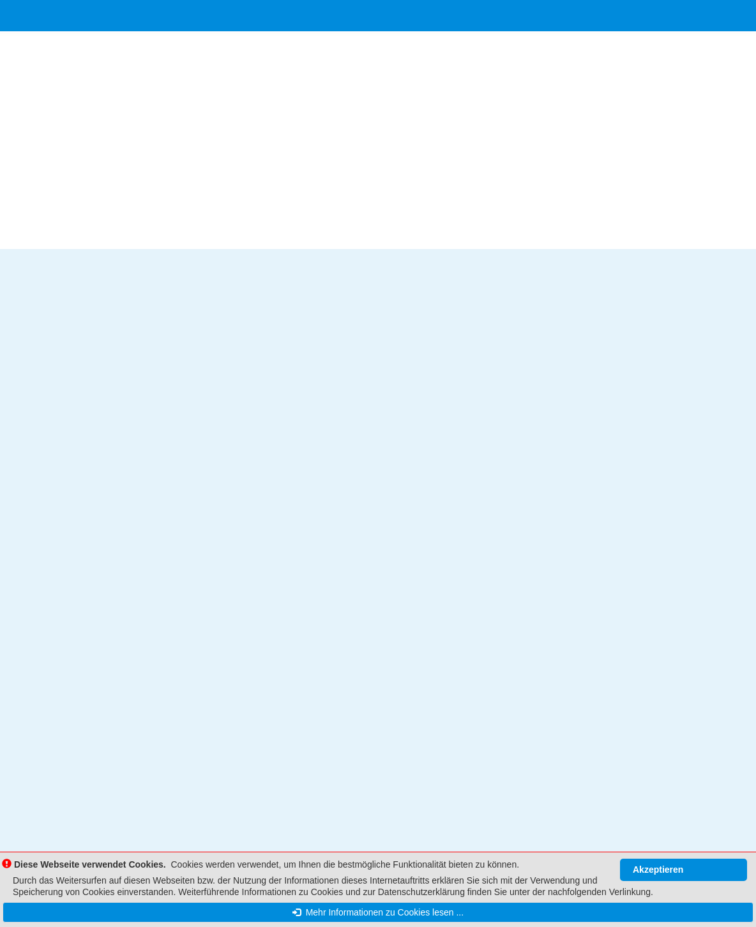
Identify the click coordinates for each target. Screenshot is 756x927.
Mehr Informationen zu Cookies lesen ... (378, 912)
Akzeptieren (658, 869)
